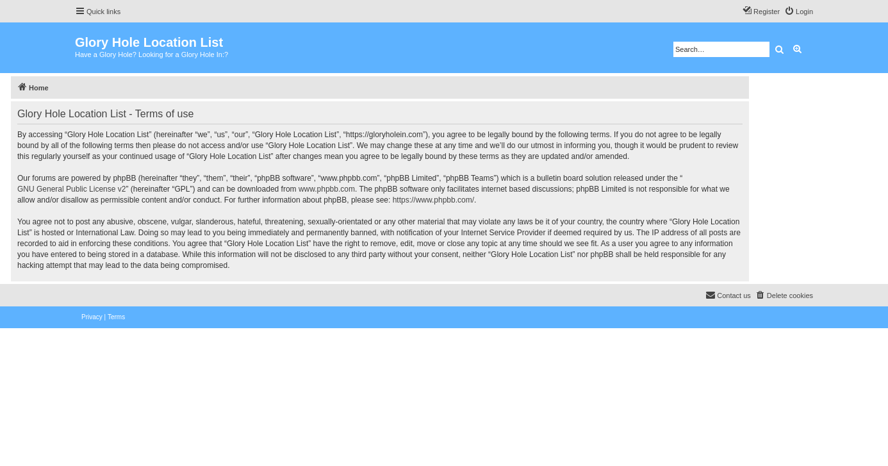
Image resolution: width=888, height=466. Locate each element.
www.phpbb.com (327, 189)
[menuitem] (798, 11)
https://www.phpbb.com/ (433, 200)
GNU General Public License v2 (71, 189)
